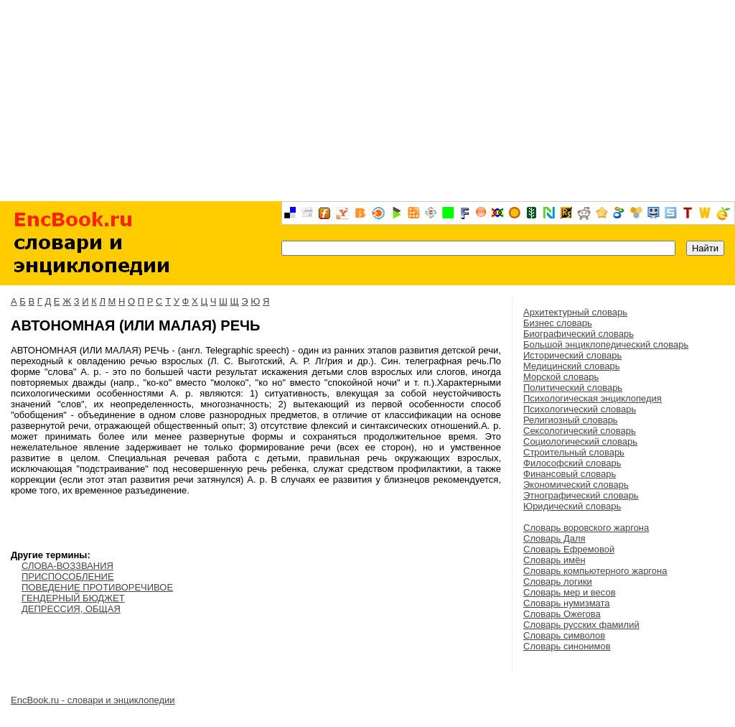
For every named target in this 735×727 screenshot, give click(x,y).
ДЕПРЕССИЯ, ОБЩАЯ (71, 608)
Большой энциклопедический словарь (605, 344)
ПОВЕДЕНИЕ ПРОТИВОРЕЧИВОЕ (97, 587)
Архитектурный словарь (575, 312)
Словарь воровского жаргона (586, 527)
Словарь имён (554, 560)
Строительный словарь (573, 452)
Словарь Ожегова (562, 613)
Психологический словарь (579, 409)
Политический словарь (572, 387)
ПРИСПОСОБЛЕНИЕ (68, 576)
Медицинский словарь (571, 366)
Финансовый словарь (569, 473)
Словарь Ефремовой (568, 549)
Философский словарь (572, 463)
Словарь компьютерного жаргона (595, 570)
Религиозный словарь (570, 420)
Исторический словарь (572, 355)
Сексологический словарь (579, 430)
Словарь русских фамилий (581, 624)
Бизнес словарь (557, 323)
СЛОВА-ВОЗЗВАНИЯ (67, 565)
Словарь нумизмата (566, 603)
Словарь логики (557, 581)
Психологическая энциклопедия (592, 398)
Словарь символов (564, 635)
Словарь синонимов (567, 646)
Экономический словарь (576, 484)
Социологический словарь (580, 441)
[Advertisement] (367, 100)
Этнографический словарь (581, 495)
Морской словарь (561, 376)
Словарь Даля (554, 538)
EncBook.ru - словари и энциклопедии (93, 700)
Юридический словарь (572, 506)
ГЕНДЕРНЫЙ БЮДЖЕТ (73, 598)
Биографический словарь (578, 333)
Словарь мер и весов (569, 592)
